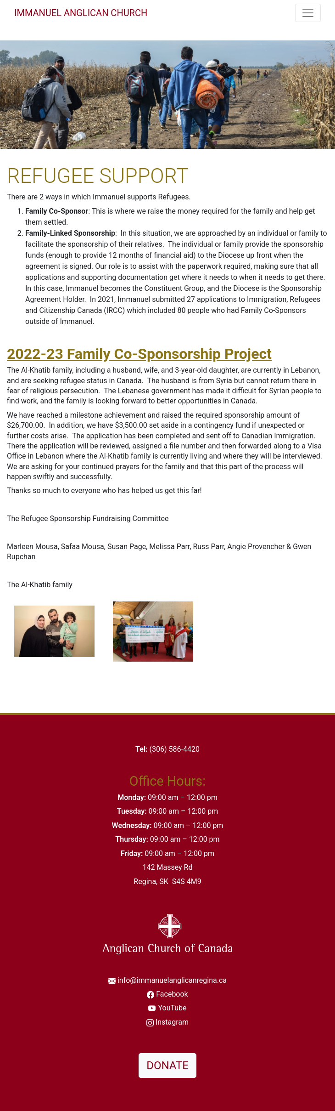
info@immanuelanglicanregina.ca (172, 980)
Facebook (172, 994)
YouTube (172, 1007)
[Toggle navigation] (308, 13)
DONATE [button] (167, 1065)
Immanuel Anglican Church (80, 12)
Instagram (172, 1022)
